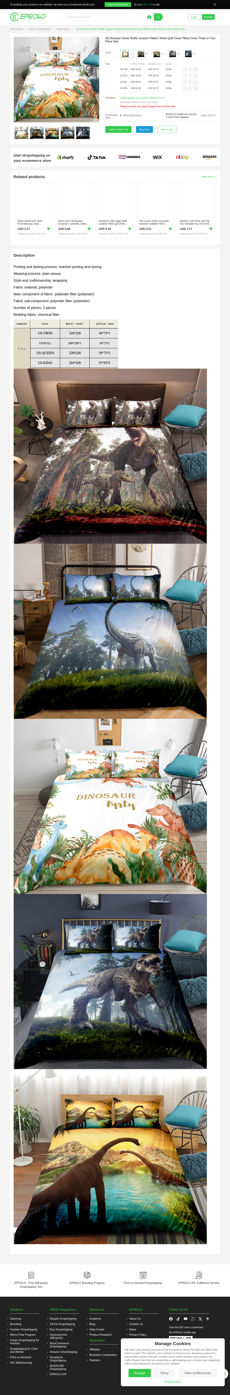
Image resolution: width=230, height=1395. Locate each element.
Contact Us (136, 1324)
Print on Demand (20, 1357)
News (132, 1329)
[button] (184, 69)
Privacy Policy (173, 1381)
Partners (95, 1360)
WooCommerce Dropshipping (59, 1345)
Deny (165, 1373)
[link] (17, 29)
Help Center (97, 1329)
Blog (92, 1324)
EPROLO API (58, 1374)
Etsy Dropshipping (61, 1329)
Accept (139, 1373)
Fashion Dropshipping (23, 1329)
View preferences (197, 1373)
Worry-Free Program (23, 1334)
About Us (135, 1318)
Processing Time (111, 116)
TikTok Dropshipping (62, 1324)
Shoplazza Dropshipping (58, 1359)
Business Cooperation (103, 1354)
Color (108, 52)
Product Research (101, 1334)
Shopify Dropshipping (63, 1318)
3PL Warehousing (21, 1362)
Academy (95, 1318)
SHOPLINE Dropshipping (58, 1367)
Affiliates (95, 1349)
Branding (15, 1324)
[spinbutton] (190, 69)
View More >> (208, 176)
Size (107, 63)
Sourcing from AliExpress (58, 1336)
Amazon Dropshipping (63, 1351)
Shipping (110, 97)
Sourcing (15, 1318)
